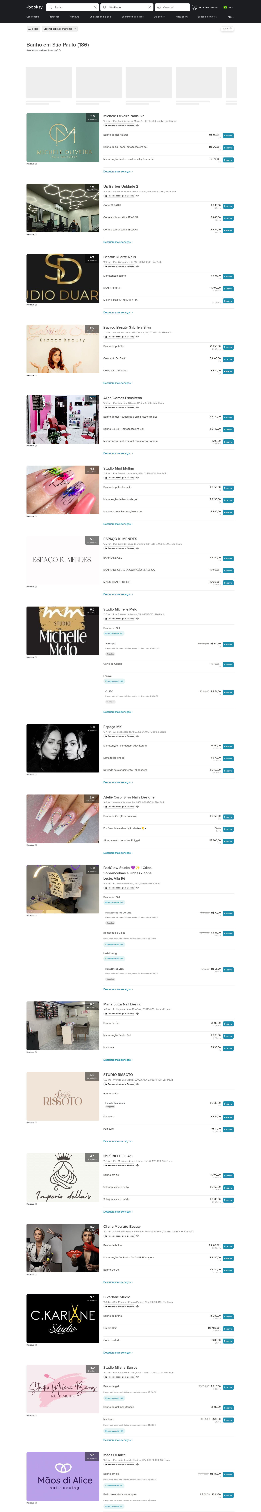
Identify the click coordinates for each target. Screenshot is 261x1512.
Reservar (228, 135)
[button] (72, 7)
